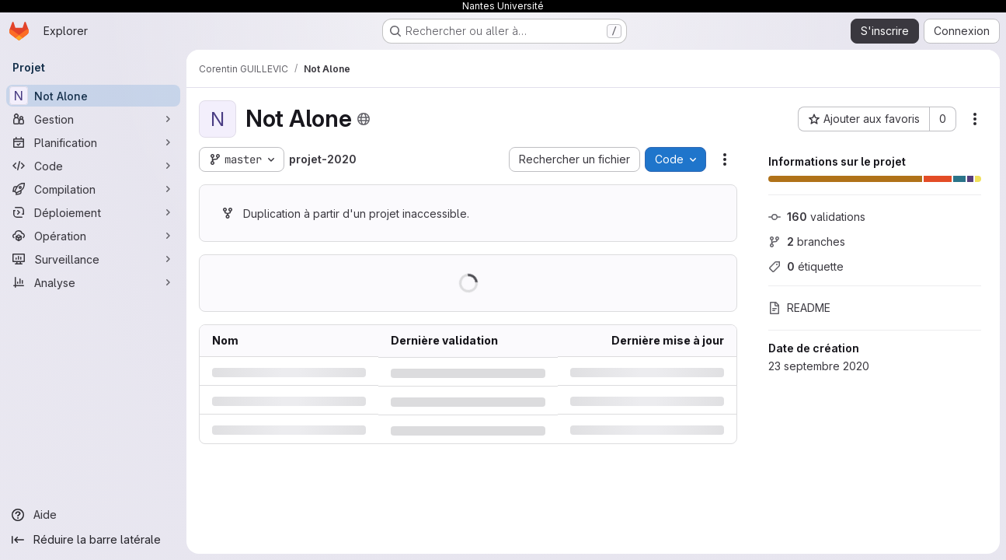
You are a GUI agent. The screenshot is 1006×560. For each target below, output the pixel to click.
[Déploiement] (93, 212)
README (799, 307)
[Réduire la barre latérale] (93, 540)
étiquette (806, 266)
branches (806, 241)
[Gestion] (93, 119)
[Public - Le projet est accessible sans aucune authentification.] (363, 119)
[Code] (93, 166)
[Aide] (93, 515)
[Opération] (93, 236)
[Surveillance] (93, 259)
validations (816, 216)
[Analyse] (93, 282)
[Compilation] (93, 189)
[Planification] (93, 142)
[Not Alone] (93, 96)
